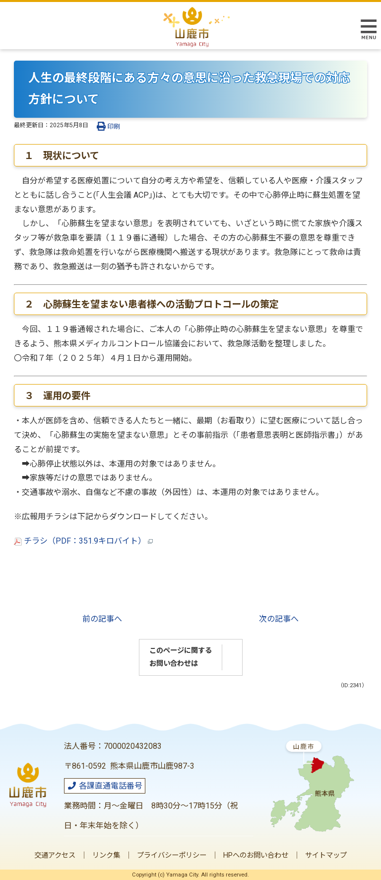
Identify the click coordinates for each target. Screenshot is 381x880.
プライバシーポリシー (171, 855)
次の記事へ (279, 619)
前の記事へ (102, 619)
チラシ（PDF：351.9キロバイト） (83, 541)
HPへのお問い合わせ (255, 855)
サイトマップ (326, 855)
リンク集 (106, 855)
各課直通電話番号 (104, 786)
